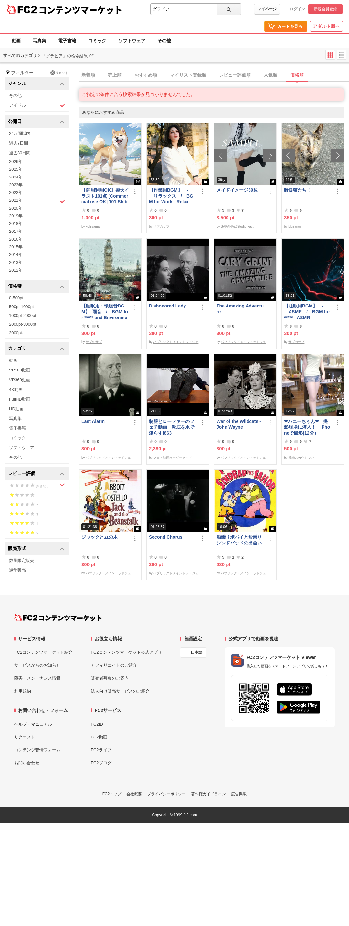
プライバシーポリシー (166, 794)
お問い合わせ (26, 762)
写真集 (39, 40)
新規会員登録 (325, 9)
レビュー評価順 (235, 75)
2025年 (16, 169)
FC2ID (97, 724)
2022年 (16, 192)
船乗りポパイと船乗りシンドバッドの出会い (239, 539)
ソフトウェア (131, 40)
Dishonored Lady (167, 305)
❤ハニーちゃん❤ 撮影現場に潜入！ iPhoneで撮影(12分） (307, 427)
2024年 (16, 177)
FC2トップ (112, 794)
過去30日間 (19, 152)
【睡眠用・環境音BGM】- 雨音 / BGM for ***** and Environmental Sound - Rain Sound (104, 311)
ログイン (297, 9)
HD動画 (16, 408)
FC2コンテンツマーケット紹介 (43, 652)
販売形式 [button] (36, 549)
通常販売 (17, 570)
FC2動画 (99, 737)
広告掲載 (239, 794)
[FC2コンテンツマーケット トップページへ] (58, 617)
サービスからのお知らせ (37, 665)
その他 (164, 40)
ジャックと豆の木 (99, 537)
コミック (97, 40)
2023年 (16, 184)
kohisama (93, 226)
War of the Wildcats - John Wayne (239, 424)
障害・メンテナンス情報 (37, 678)
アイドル (37, 105)
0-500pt (16, 298)
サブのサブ (161, 226)
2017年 (16, 231)
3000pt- (16, 332)
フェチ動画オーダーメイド (172, 457)
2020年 (16, 208)
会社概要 (134, 794)
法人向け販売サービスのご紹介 (120, 691)
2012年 (16, 270)
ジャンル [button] (36, 84)
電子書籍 (67, 40)
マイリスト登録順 (188, 75)
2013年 (16, 262)
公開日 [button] (36, 122)
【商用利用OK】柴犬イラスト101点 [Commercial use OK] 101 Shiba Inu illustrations (105, 196)
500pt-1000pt (21, 306)
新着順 (88, 75)
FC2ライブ (101, 750)
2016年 (16, 239)
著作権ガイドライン (208, 794)
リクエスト (24, 737)
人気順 (270, 75)
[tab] (214, 75)
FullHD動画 (19, 399)
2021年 (37, 201)
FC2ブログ (101, 762)
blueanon (294, 226)
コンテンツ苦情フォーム (37, 750)
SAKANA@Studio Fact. (237, 226)
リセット (59, 72)
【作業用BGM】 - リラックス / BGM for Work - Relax (171, 196)
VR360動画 (19, 379)
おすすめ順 (145, 75)
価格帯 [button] (36, 287)
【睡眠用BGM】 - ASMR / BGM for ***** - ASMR (307, 311)
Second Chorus (165, 537)
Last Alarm (93, 421)
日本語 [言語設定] (196, 652)
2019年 (16, 215)
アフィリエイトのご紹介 (114, 665)
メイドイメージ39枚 (237, 190)
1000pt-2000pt (22, 315)
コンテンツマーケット (80, 10)
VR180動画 (19, 370)
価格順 (297, 75)
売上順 (115, 75)
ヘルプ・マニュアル (33, 724)
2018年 (16, 223)
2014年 (16, 254)
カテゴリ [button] (36, 349)
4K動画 (16, 389)
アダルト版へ (326, 26)
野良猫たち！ (297, 190)
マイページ (267, 9)
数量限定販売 (21, 560)
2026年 (16, 161)
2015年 (16, 246)
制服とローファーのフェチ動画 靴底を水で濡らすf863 (171, 427)
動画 (16, 40)
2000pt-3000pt (22, 324)
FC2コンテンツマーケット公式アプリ (126, 652)
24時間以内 (19, 133)
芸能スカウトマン (301, 457)
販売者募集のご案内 (110, 678)
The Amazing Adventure (240, 308)
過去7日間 (18, 143)
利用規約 (22, 691)
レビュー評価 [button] (36, 474)
